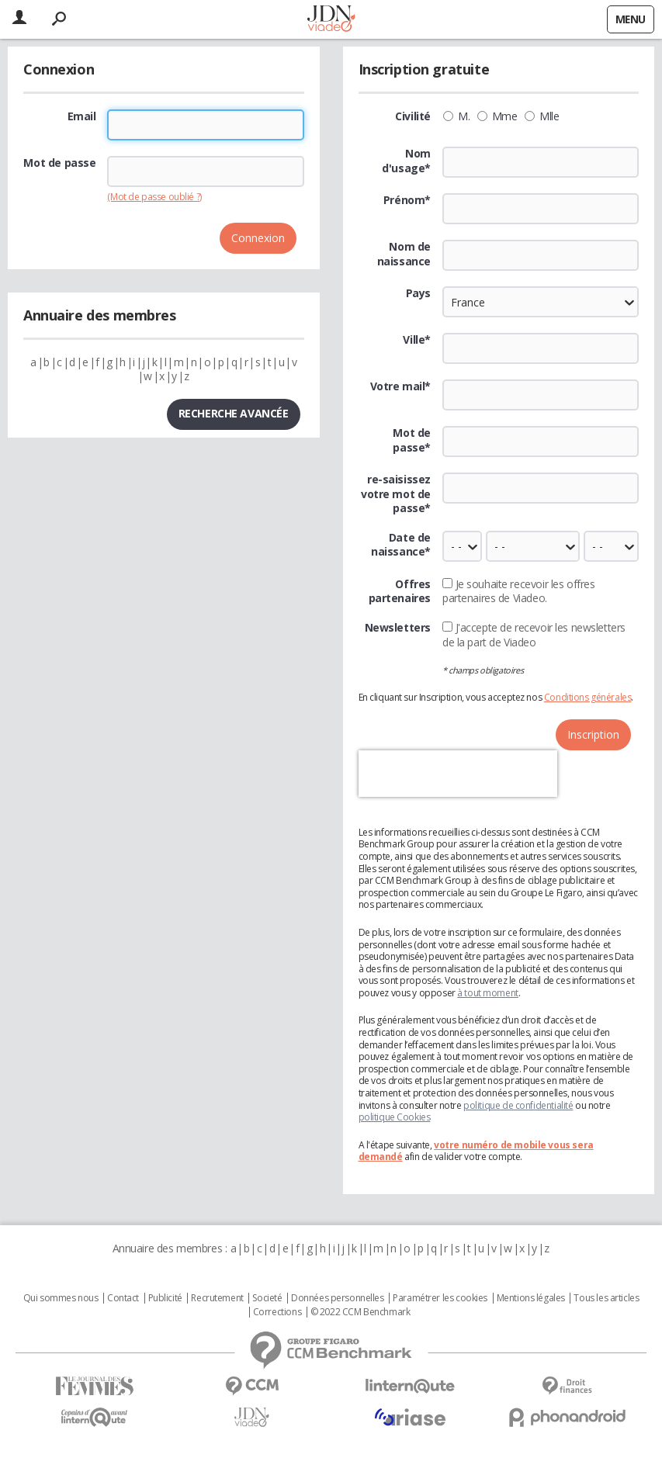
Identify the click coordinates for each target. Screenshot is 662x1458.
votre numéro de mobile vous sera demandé (476, 1151)
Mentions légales (531, 1298)
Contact (123, 1298)
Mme (497, 116)
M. (456, 116)
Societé (267, 1298)
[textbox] (540, 348)
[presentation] (458, 773)
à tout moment (487, 992)
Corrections (277, 1312)
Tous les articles (606, 1298)
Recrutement (217, 1298)
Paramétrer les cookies (440, 1298)
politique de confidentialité (518, 1105)
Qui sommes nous (61, 1298)
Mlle (542, 116)
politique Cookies (395, 1117)
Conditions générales (588, 697)
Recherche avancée (233, 413)
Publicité (165, 1298)
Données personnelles (337, 1298)
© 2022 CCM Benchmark (360, 1312)
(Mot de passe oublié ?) (154, 196)
